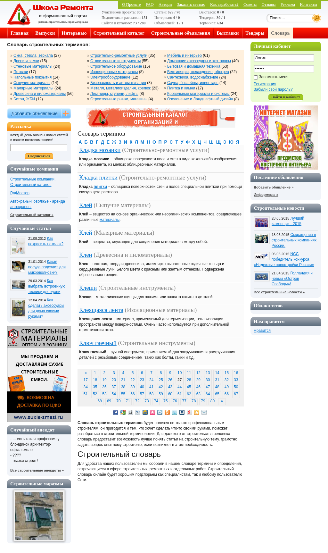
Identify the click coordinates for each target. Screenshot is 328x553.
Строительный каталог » (31, 215)
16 (236, 373)
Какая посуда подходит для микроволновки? (47, 267)
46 (198, 387)
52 (95, 394)
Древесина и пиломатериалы (39, 93)
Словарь (280, 33)
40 (142, 387)
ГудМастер (19, 193)
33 (236, 380)
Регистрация (265, 84)
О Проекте (131, 4)
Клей (85, 205)
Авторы (165, 4)
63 (198, 394)
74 (156, 401)
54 (114, 394)
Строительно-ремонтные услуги (118, 55)
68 (100, 401)
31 (217, 380)
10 (179, 373)
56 (132, 394)
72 (137, 401)
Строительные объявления (180, 33)
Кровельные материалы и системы (198, 93)
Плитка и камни (181, 88)
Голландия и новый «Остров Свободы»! (292, 278)
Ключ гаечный (98, 342)
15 (227, 373)
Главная (20, 33)
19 (104, 380)
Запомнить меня (273, 77)
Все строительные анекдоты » (37, 470)
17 (86, 380)
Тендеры (254, 33)
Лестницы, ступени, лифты (114, 93)
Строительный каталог (119, 33)
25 (161, 380)
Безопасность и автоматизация (118, 82)
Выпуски (45, 33)
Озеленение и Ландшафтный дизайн (200, 99)
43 (170, 387)
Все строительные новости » (279, 292)
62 (189, 394)
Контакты (308, 4)
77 (184, 401)
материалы (109, 219)
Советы (250, 4)
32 (227, 380)
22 (132, 380)
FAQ (150, 4)
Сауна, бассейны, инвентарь (192, 82)
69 (109, 401)
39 (132, 387)
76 (175, 401)
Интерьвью (74, 33)
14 (217, 373)
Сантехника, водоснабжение (192, 77)
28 (189, 380)
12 (198, 373)
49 (227, 387)
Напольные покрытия (32, 77)
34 (86, 387)
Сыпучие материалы (31, 82)
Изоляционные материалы (114, 72)
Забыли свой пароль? (273, 89)
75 (165, 401)
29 (198, 380)
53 (104, 394)
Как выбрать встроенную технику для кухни (46, 286)
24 (151, 380)
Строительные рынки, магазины (118, 99)
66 (227, 394)
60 (170, 394)
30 (208, 380)
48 (217, 387)
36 (104, 387)
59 (161, 394)
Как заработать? (224, 4)
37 (114, 387)
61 (179, 394)
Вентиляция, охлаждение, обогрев (198, 72)
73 (146, 401)
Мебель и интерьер (184, 55)
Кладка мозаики (99, 150)
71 (128, 401)
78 (194, 401)
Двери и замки (26, 61)
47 (208, 387)
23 (142, 380)
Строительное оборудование (116, 66)
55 (123, 394)
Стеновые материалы (32, 66)
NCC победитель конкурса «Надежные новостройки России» (284, 259)
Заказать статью (191, 4)
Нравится (262, 330)
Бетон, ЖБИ (24, 99)
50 (236, 387)
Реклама (288, 4)
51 (86, 394)
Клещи (88, 287)
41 (151, 387)
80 (212, 401)
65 (217, 394)
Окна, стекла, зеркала (33, 55)
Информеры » (266, 195)
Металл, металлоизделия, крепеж (120, 88)
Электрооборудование (110, 77)
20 (114, 380)
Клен (85, 254)
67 (236, 394)
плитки (100, 186)
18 (95, 380)
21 (123, 380)
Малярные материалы (33, 88)
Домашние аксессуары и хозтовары (199, 61)
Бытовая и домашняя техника (193, 66)
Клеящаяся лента (101, 309)
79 (203, 401)
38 (123, 387)
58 (151, 394)
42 (161, 387)
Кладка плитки (98, 177)
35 (95, 387)
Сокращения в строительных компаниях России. (294, 240)
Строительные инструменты (115, 61)
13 (208, 373)
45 (189, 387)
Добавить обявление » (273, 187)
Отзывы (269, 4)
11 (189, 373)
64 (208, 394)
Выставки (228, 33)
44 (179, 387)
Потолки (20, 72)
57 (142, 394)
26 (170, 380)
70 (118, 401)
